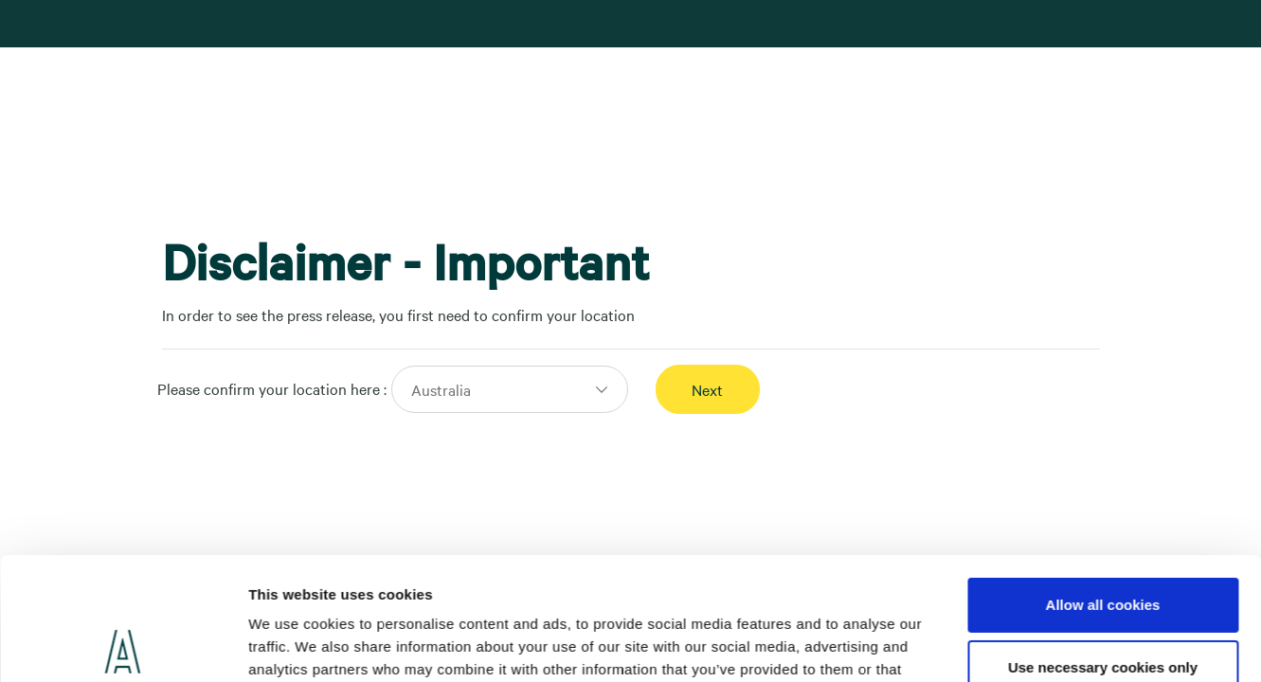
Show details (292, 645)
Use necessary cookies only (1103, 544)
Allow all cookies (1103, 483)
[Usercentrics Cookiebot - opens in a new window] (123, 645)
